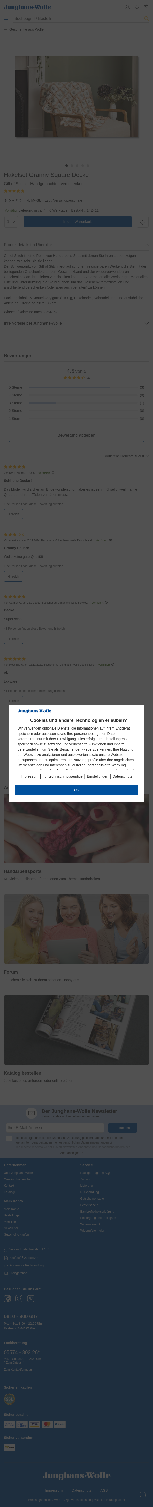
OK (76, 790)
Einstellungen (97, 776)
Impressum (29, 776)
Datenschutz (122, 776)
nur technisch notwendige (63, 776)
